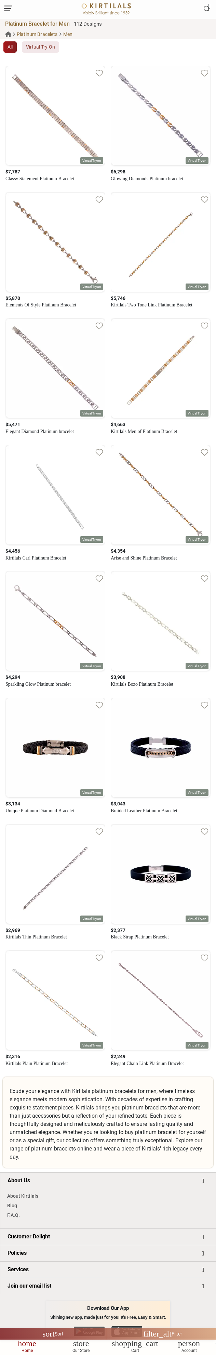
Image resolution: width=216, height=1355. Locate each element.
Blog (12, 1205)
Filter (162, 1333)
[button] (91, 160)
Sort (53, 1333)
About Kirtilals (22, 1196)
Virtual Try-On (40, 47)
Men (67, 34)
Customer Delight (29, 1236)
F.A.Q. (13, 1215)
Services (18, 1269)
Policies (17, 1253)
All (10, 47)
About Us (19, 1180)
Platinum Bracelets (37, 34)
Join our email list (29, 1285)
